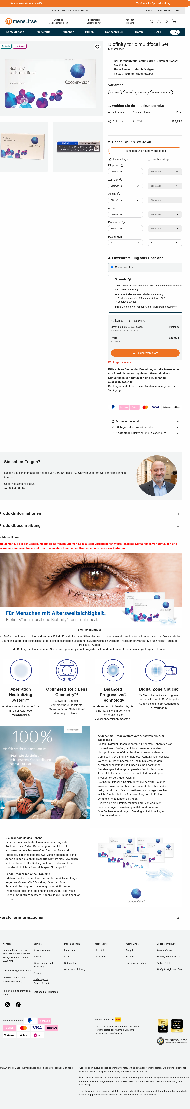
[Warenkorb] (175, 21)
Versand (125, 421)
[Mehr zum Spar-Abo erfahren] (129, 279)
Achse (114, 193)
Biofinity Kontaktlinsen (168, 956)
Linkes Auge (120, 159)
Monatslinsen (116, 49)
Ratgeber (131, 950)
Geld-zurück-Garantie (132, 427)
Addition (115, 208)
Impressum (70, 950)
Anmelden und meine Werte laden (145, 150)
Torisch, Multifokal (161, 92)
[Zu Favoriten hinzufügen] (97, 47)
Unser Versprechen (136, 963)
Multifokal (142, 93)
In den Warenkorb (145, 353)
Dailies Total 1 (164, 963)
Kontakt (149, 10)
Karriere (130, 956)
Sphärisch (115, 93)
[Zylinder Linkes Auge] (125, 186)
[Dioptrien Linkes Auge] (125, 171)
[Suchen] (176, 32)
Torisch (128, 93)
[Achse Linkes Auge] (125, 200)
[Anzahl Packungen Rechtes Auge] (165, 242)
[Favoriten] (166, 21)
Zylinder (115, 179)
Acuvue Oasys (164, 950)
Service (37, 973)
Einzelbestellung (125, 267)
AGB (66, 956)
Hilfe (177, 10)
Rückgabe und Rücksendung (139, 433)
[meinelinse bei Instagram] (7, 1004)
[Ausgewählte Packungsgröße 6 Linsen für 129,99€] (145, 121)
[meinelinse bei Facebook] (18, 1004)
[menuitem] (15, 32)
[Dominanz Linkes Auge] (125, 228)
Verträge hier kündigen (45, 992)
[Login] (159, 21)
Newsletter (100, 956)
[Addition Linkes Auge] (125, 214)
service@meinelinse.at (21, 483)
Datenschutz (71, 963)
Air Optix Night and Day (169, 969)
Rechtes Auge (161, 159)
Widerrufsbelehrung (74, 969)
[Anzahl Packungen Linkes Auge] (125, 242)
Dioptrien (115, 165)
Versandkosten (154, 1068)
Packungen (115, 236)
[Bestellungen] (151, 21)
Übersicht (100, 950)
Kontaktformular (42, 950)
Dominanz (116, 222)
